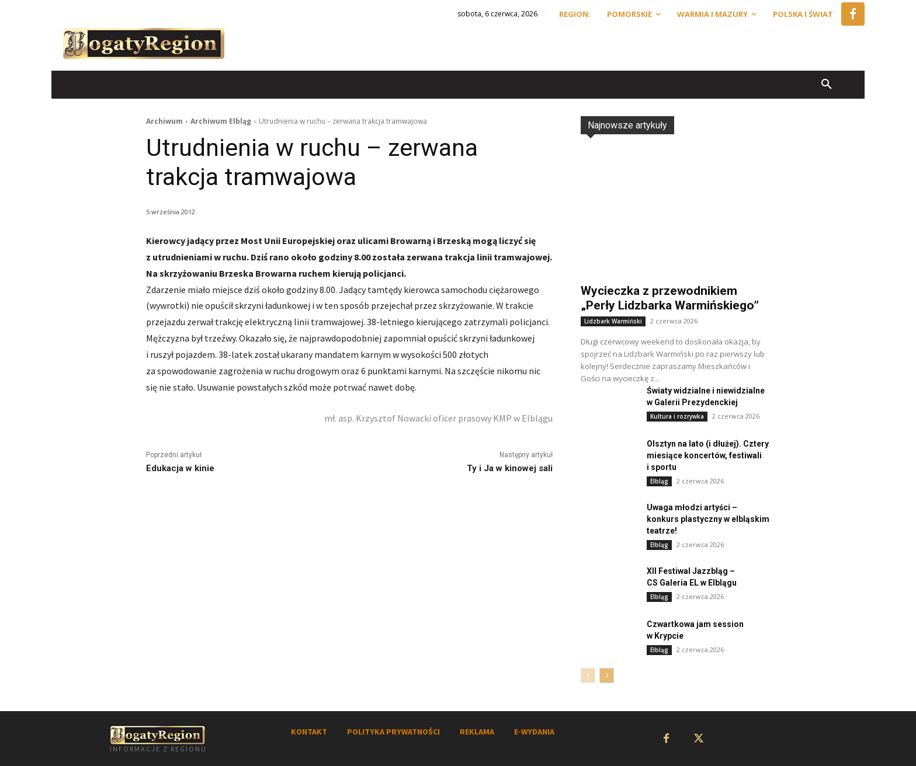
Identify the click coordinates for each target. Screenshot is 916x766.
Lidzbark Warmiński (613, 321)
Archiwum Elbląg (220, 121)
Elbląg (659, 481)
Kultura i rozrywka (677, 416)
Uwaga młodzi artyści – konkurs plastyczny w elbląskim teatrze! (708, 519)
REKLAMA (477, 731)
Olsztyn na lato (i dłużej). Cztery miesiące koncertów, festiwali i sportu (708, 455)
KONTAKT (309, 731)
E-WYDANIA (534, 731)
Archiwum (164, 121)
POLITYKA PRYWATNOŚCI (393, 731)
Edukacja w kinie (180, 468)
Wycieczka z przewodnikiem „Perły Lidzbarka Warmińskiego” (670, 298)
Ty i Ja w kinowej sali (510, 468)
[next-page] (606, 675)
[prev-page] (588, 675)
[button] (827, 85)
